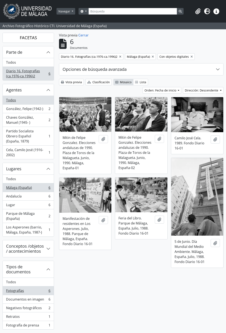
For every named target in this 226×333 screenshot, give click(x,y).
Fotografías (28, 291)
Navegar (64, 11)
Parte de (14, 52)
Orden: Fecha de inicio (161, 90)
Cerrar (83, 35)
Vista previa (71, 82)
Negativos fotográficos (28, 308)
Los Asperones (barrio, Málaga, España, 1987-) (28, 230)
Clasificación (98, 82)
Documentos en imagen (28, 300)
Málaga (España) (28, 188)
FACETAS (28, 37)
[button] (197, 11)
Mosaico (123, 82)
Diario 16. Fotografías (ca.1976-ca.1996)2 (28, 73)
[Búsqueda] (132, 11)
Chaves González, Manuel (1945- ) (28, 120)
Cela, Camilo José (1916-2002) (28, 152)
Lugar (28, 205)
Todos (11, 62)
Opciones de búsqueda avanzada (95, 69)
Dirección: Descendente (202, 90)
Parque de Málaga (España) (28, 216)
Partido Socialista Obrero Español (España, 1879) (28, 136)
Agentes (14, 90)
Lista (140, 82)
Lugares (13, 169)
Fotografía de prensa (28, 326)
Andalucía (28, 197)
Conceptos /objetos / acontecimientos (25, 248)
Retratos (28, 317)
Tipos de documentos (18, 269)
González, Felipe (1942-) (28, 109)
